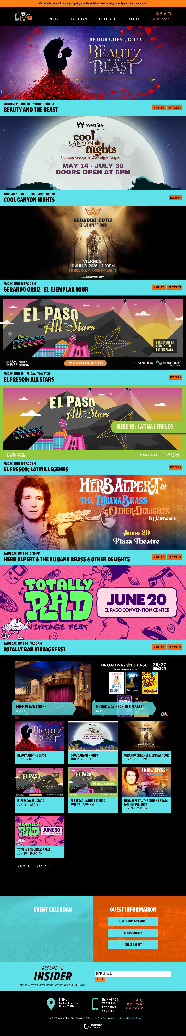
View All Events (34, 866)
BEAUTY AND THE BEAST (31, 110)
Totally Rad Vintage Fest (34, 650)
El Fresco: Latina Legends (36, 470)
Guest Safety (133, 945)
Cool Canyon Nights (29, 200)
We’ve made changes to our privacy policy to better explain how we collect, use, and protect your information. (93, 3)
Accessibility (133, 933)
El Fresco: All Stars (29, 380)
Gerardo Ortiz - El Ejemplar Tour (46, 290)
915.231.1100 (108, 1011)
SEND (100, 979)
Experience (79, 19)
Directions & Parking (133, 921)
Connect (133, 19)
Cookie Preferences (87, 1018)
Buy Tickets (175, 108)
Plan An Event (106, 19)
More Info (159, 108)
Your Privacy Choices (101, 1018)
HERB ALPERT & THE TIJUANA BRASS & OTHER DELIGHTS (67, 560)
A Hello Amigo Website (134, 1018)
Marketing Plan (135, 1008)
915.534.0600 (109, 1003)
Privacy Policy (75, 1018)
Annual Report (135, 1004)
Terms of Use (122, 1018)
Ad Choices (112, 1018)
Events (53, 19)
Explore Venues (160, 19)
